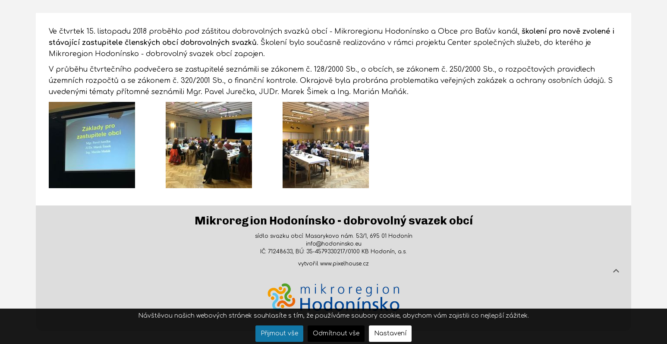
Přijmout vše (279, 333)
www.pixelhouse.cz (344, 264)
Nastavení (390, 333)
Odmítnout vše (336, 333)
